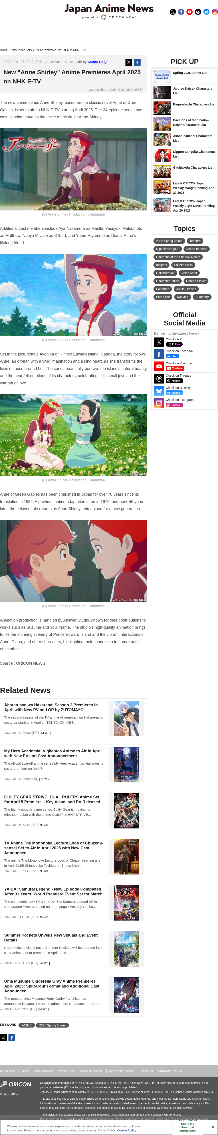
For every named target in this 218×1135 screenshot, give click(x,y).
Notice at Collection (91, 1070)
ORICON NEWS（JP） (172, 1070)
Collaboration (165, 273)
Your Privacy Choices (121, 1070)
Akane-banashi (196, 249)
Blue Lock (163, 297)
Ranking (182, 297)
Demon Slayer (196, 281)
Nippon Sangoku (167, 249)
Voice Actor (189, 273)
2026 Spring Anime (169, 241)
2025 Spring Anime (52, 1025)
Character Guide (167, 281)
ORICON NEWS (30, 663)
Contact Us (146, 1070)
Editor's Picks (183, 265)
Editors (25, 1070)
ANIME (27, 1025)
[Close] (213, 1127)
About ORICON (43, 1070)
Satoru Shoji (97, 62)
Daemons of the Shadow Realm (178, 257)
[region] (109, 1127)
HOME (4, 50)
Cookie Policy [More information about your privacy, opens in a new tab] (126, 1130)
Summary (202, 297)
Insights (161, 265)
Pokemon (162, 289)
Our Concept (7, 1070)
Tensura (195, 241)
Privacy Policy (66, 1070)
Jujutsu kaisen (186, 289)
